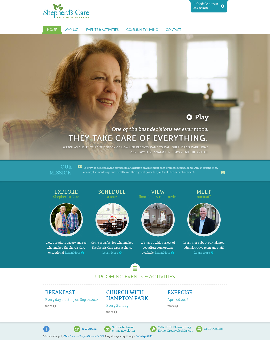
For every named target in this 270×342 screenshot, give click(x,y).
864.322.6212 (208, 6)
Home (52, 30)
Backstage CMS (144, 336)
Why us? (71, 30)
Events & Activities (102, 30)
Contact (173, 30)
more (50, 306)
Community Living (142, 30)
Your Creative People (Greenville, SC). (84, 336)
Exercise (179, 292)
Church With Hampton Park (127, 295)
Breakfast (60, 292)
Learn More (74, 253)
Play (202, 117)
